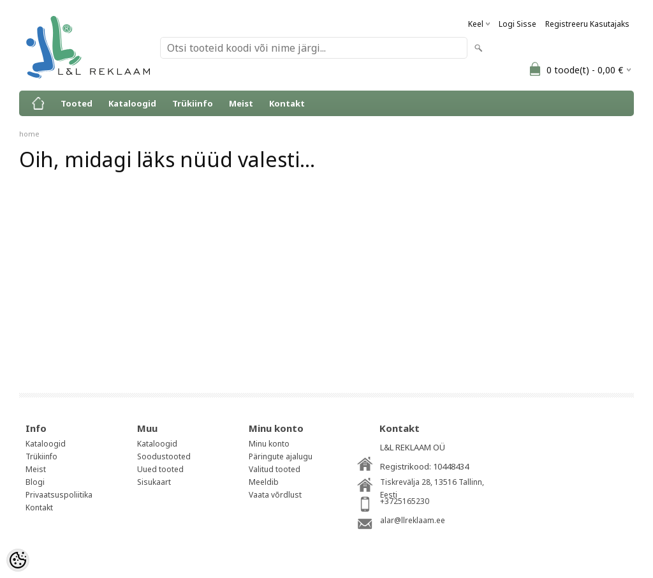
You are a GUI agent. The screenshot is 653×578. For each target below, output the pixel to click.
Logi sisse (517, 24)
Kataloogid (132, 103)
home (29, 133)
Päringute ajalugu (280, 456)
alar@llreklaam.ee (412, 520)
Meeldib (264, 482)
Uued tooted (160, 469)
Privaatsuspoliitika (59, 494)
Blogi (35, 482)
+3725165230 (404, 501)
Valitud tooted (274, 469)
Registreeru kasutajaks (587, 24)
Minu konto (269, 443)
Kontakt (287, 103)
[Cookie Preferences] (17, 560)
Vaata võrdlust (275, 494)
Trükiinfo (192, 103)
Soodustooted (164, 456)
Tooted (76, 103)
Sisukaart (154, 482)
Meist (241, 103)
